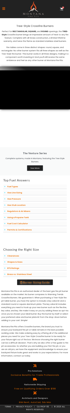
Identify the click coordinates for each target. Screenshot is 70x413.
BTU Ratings (13, 268)
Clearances (13, 256)
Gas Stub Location (16, 205)
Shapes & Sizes (14, 262)
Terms (9, 406)
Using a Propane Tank (18, 217)
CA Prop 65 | (43, 406)
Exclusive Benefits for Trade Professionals (35, 375)
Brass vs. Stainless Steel (19, 274)
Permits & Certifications (19, 229)
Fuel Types (12, 186)
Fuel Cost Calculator (17, 223)
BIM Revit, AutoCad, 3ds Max (35, 402)
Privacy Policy (23, 406)
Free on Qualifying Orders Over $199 (35, 388)
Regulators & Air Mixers (18, 211)
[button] (35, 186)
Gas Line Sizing (14, 192)
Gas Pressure (14, 199)
